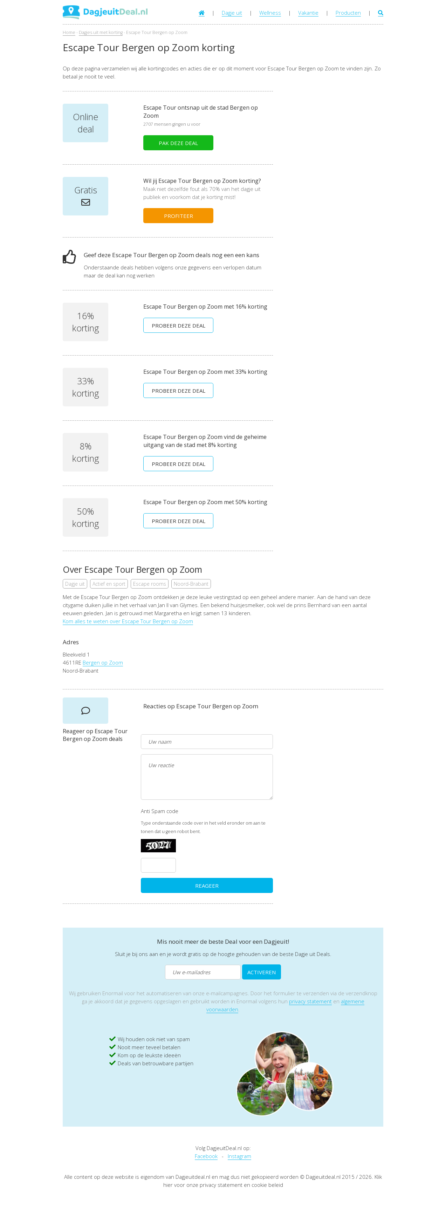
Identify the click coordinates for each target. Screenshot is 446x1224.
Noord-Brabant (191, 583)
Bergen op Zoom (103, 662)
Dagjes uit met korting (101, 32)
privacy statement (310, 1001)
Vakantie (308, 12)
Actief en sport (108, 583)
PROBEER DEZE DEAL (178, 325)
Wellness (270, 12)
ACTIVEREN (261, 972)
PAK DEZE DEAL (178, 142)
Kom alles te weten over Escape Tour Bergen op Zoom (128, 621)
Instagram (239, 1156)
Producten (348, 12)
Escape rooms (149, 583)
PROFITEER (178, 215)
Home (69, 32)
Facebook (206, 1156)
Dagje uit (232, 12)
